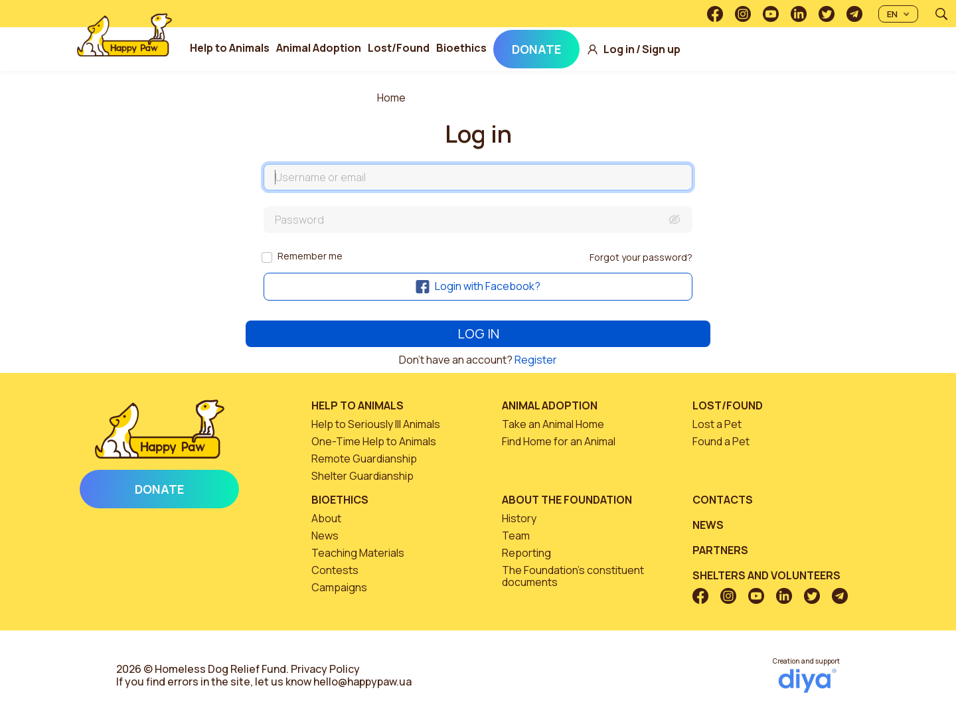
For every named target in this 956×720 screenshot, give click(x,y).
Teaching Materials (357, 552)
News (325, 535)
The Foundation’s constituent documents (573, 576)
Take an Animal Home (553, 424)
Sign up (661, 49)
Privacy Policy (325, 669)
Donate (536, 49)
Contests (334, 570)
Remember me (310, 256)
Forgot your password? (641, 257)
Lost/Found (399, 47)
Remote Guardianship (364, 458)
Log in (619, 49)
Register (536, 359)
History (519, 518)
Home (391, 97)
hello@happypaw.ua (362, 681)
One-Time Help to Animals (373, 441)
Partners (720, 550)
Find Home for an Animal (558, 441)
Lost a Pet (717, 424)
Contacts (722, 500)
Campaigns (339, 587)
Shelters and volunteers (766, 575)
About (326, 518)
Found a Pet (721, 441)
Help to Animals (230, 47)
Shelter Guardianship (362, 475)
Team (516, 535)
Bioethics (461, 47)
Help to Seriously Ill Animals (375, 424)
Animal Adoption (318, 47)
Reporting (526, 552)
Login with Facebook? (478, 286)
